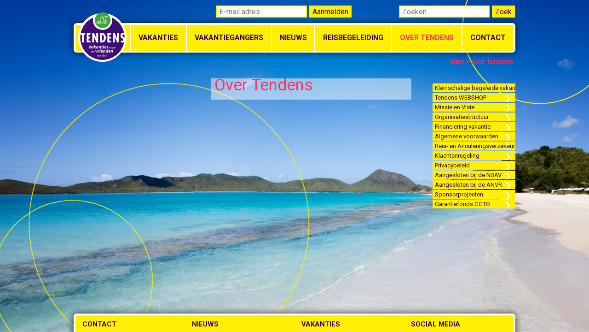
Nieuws (293, 37)
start (456, 61)
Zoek (503, 11)
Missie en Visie (454, 107)
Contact (488, 37)
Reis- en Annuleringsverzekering (475, 145)
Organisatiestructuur (462, 116)
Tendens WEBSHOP (460, 97)
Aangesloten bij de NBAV (468, 175)
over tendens (492, 61)
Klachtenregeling (457, 155)
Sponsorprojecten (459, 194)
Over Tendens (427, 37)
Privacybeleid (452, 165)
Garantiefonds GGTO (462, 204)
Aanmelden (330, 11)
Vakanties (158, 37)
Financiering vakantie (463, 126)
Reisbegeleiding (353, 37)
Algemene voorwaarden (466, 136)
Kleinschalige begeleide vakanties (475, 87)
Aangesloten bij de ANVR (468, 184)
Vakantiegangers (229, 37)
